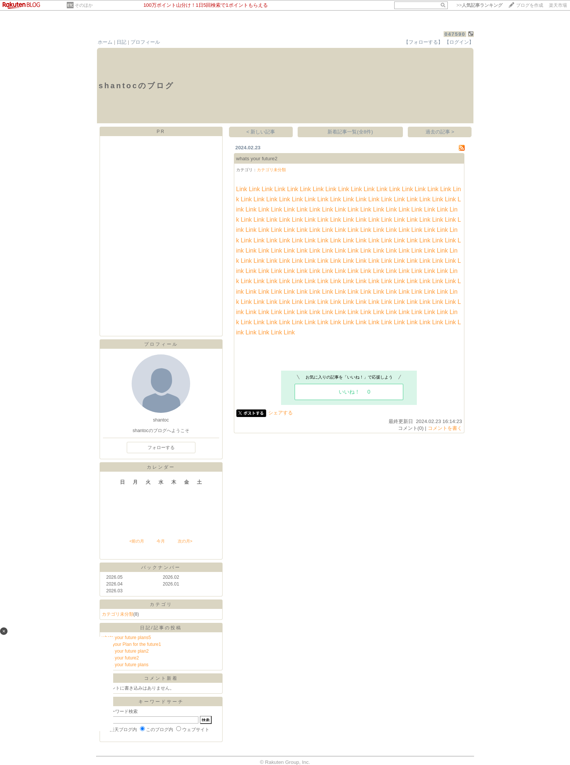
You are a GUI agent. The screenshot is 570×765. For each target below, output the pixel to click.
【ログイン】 (459, 42)
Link (241, 189)
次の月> (185, 541)
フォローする (161, 447)
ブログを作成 (529, 5)
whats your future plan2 (125, 651)
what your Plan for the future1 (131, 644)
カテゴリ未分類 (118, 614)
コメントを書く (445, 428)
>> (479, 5)
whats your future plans (125, 664)
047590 (454, 34)
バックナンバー (161, 567)
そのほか (84, 5)
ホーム (105, 42)
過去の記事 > (440, 132)
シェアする (280, 412)
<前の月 (136, 541)
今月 (161, 541)
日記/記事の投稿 (161, 627)
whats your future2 (120, 658)
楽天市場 (558, 5)
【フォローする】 (423, 42)
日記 (121, 42)
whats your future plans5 (126, 637)
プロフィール (145, 42)
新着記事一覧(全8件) (350, 132)
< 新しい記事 (260, 132)
